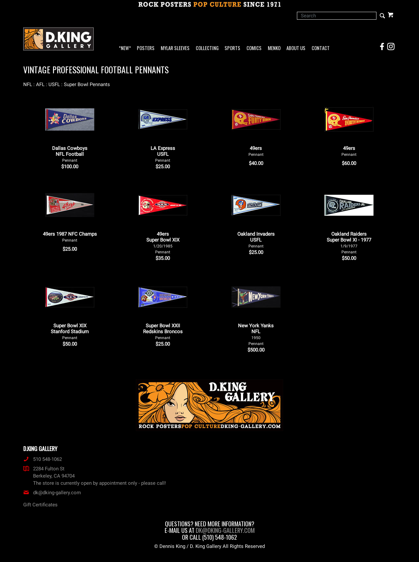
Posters (146, 48)
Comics (254, 48)
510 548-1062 (42, 459)
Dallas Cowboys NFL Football (69, 154)
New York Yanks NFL (256, 334)
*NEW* (125, 48)
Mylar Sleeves (175, 48)
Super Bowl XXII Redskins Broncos (163, 331)
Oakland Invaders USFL (256, 239)
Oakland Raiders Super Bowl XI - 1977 (349, 242)
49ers (256, 151)
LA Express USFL (163, 154)
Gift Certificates (40, 505)
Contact (321, 48)
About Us (295, 48)
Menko (274, 48)
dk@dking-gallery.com (52, 493)
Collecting (207, 48)
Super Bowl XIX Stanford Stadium (70, 331)
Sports (232, 48)
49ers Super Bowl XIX (162, 242)
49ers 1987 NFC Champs (70, 237)
